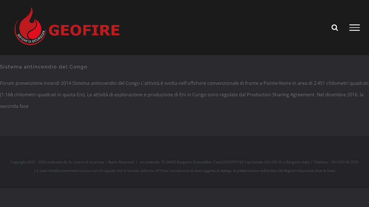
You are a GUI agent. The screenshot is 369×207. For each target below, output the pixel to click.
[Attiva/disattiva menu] (355, 27)
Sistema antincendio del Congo (44, 67)
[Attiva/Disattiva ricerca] (335, 27)
